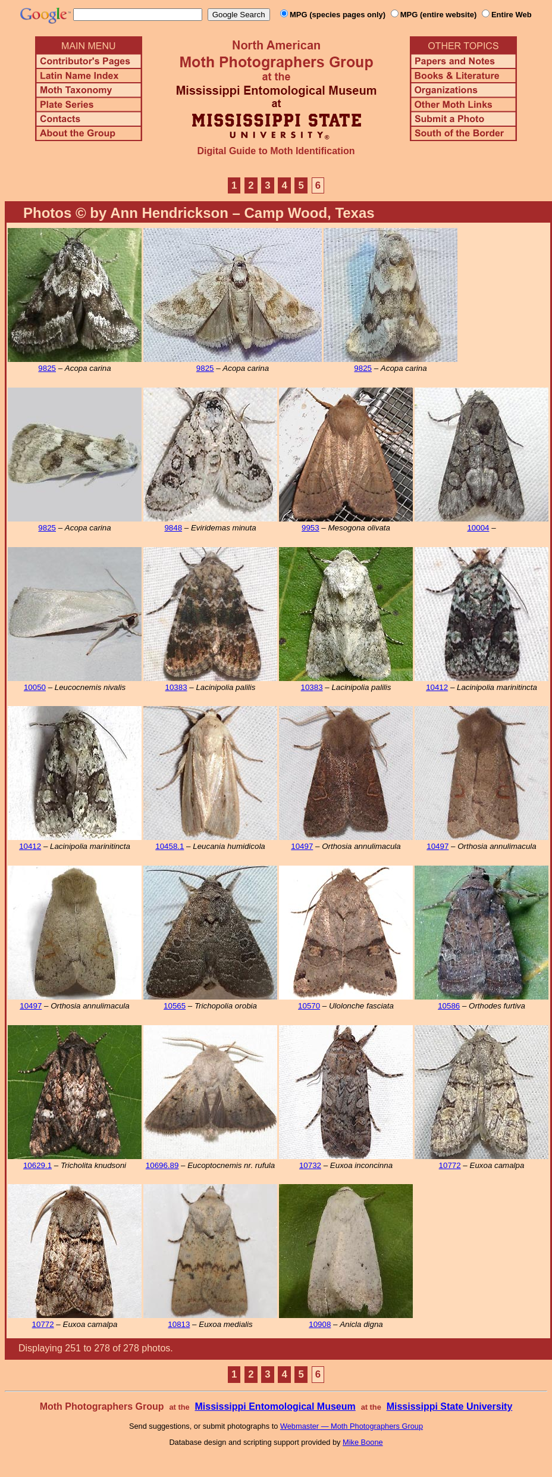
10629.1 (37, 1165)
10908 (320, 1324)
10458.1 (169, 846)
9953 (310, 527)
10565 (175, 1005)
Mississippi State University (450, 1406)
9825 (47, 368)
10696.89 (162, 1165)
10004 (478, 527)
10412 (437, 687)
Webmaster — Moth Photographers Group (351, 1426)
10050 (35, 687)
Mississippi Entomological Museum (275, 1406)
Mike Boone (363, 1442)
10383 (176, 687)
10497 (302, 846)
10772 (450, 1165)
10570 (309, 1005)
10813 (179, 1324)
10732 (310, 1165)
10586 (449, 1005)
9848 (173, 527)
